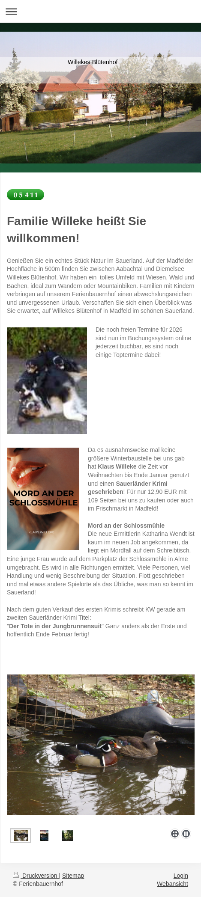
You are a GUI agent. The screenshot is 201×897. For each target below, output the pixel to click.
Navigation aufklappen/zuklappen (100, 11)
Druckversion (36, 875)
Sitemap (73, 875)
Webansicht (172, 883)
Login (181, 875)
